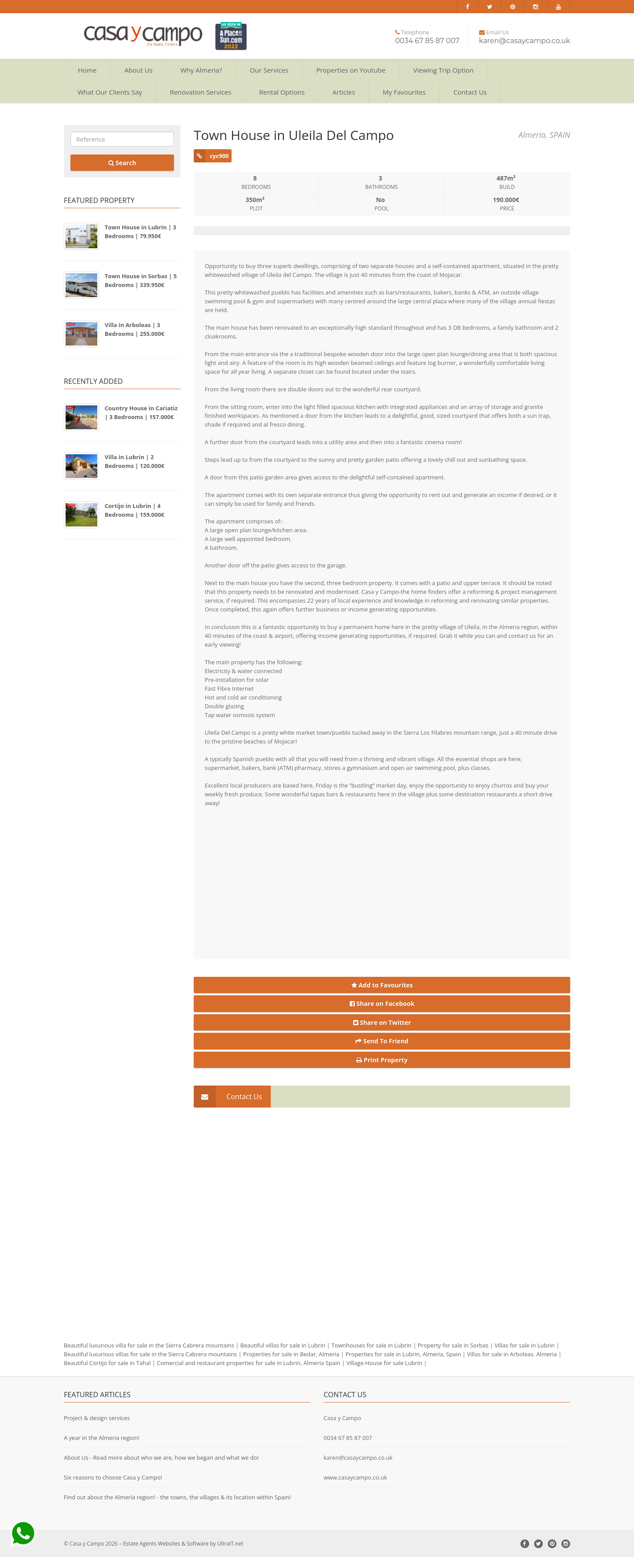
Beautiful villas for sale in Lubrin (282, 1345)
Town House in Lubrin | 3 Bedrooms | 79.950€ (140, 231)
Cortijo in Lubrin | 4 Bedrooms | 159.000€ (135, 510)
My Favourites (404, 92)
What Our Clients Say (109, 92)
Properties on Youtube (350, 70)
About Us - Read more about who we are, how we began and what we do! (161, 1457)
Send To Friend (381, 1041)
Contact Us (470, 92)
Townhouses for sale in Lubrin (372, 1345)
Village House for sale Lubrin (384, 1363)
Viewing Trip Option (443, 70)
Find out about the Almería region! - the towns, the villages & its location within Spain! (177, 1497)
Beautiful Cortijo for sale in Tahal (107, 1363)
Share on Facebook (382, 1003)
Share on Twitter (382, 1022)
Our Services (269, 70)
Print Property (381, 1060)
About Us (138, 70)
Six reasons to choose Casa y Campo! (113, 1477)
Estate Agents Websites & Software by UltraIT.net (183, 1543)
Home (87, 70)
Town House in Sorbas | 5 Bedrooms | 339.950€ (141, 280)
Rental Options (282, 92)
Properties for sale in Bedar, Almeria (291, 1354)
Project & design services (97, 1418)
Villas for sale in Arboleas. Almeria (512, 1354)
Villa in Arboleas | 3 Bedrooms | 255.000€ (135, 329)
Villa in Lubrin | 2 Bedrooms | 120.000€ (135, 461)
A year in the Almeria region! (101, 1438)
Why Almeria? (201, 70)
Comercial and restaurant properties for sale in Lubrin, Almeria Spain (248, 1363)
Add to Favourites (382, 985)
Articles (343, 92)
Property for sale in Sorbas (453, 1345)
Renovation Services (201, 92)
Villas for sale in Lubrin (524, 1345)
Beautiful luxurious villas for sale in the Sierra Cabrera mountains (150, 1354)
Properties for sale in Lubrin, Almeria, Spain (403, 1354)
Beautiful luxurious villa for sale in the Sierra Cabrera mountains (149, 1345)
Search (122, 162)
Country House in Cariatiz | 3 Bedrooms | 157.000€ (141, 412)
